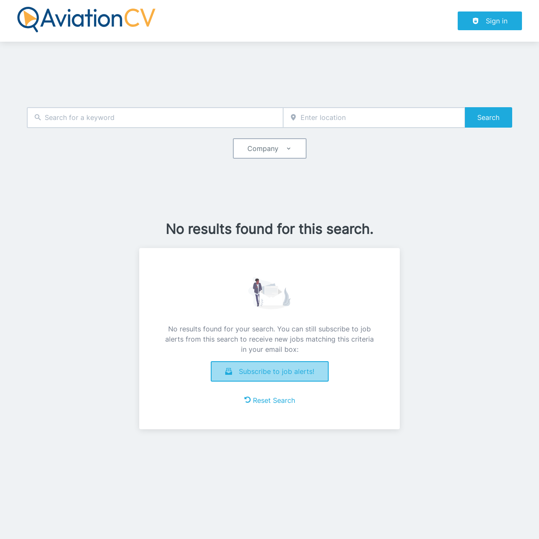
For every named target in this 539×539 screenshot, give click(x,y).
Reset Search (269, 400)
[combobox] (155, 117)
